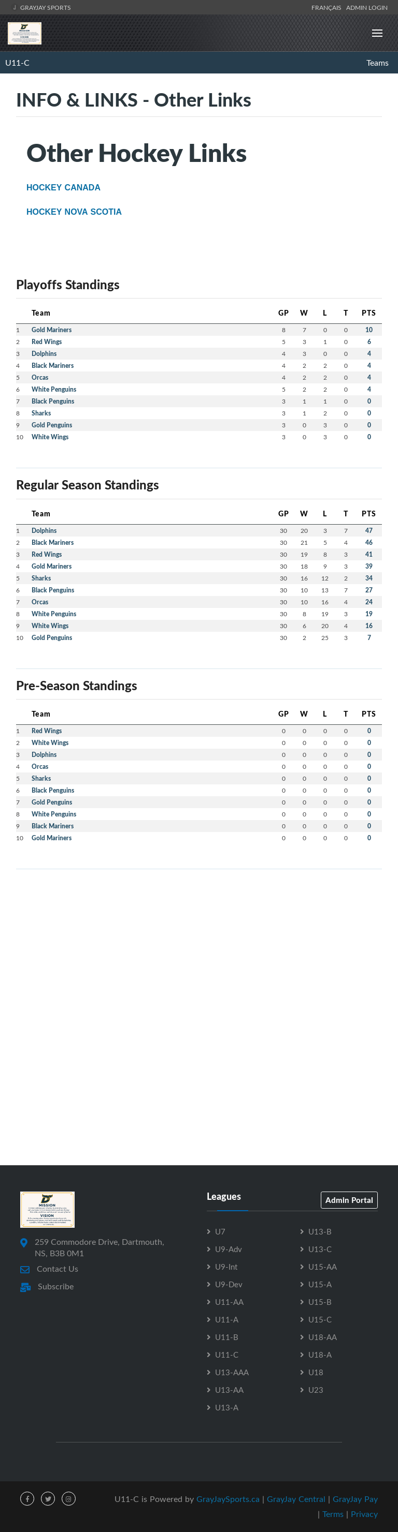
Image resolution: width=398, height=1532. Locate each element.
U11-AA (229, 1302)
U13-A (226, 1407)
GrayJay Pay (355, 1499)
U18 (315, 1372)
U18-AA (322, 1337)
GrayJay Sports (40, 7)
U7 (220, 1231)
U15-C (320, 1319)
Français (328, 7)
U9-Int (226, 1266)
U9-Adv (228, 1249)
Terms (333, 1514)
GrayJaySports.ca (228, 1499)
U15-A (320, 1284)
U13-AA (229, 1390)
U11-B (226, 1337)
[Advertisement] (199, 949)
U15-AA (322, 1266)
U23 (315, 1390)
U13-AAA (232, 1372)
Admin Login (367, 7)
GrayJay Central (296, 1499)
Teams (377, 62)
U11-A (226, 1319)
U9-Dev (229, 1284)
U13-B (320, 1231)
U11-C (17, 62)
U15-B (320, 1302)
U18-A (320, 1354)
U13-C (320, 1249)
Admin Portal (349, 1200)
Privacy (364, 1514)
